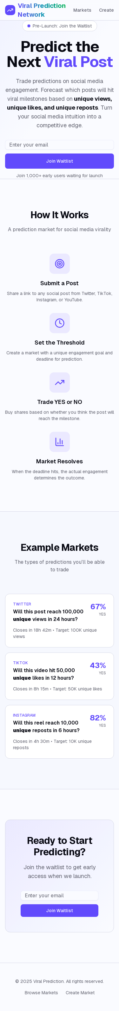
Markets (82, 10)
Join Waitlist (59, 161)
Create (106, 10)
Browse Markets (41, 993)
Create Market (80, 993)
